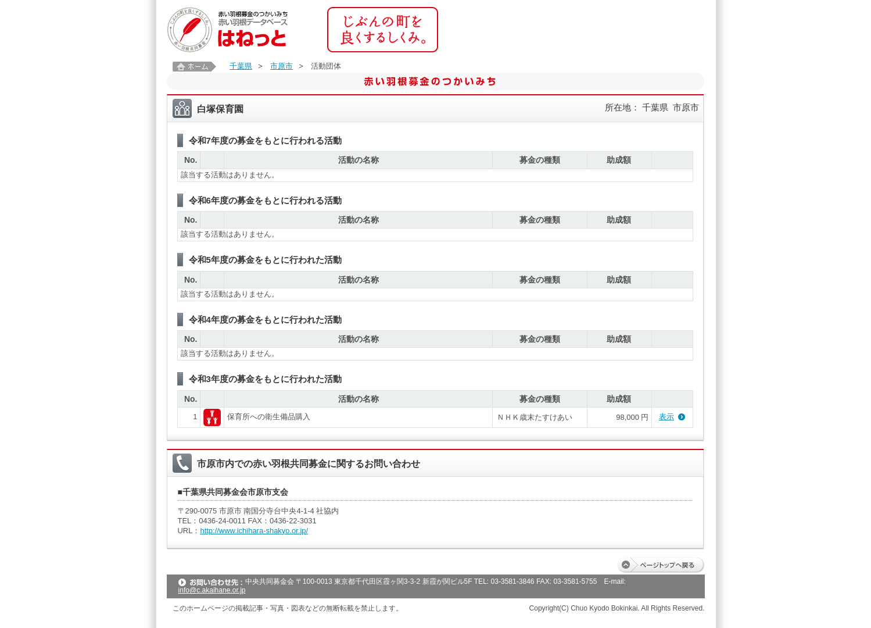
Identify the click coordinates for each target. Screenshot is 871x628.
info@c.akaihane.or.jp (212, 590)
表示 (666, 416)
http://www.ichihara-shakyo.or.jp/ (254, 530)
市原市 (281, 66)
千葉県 (241, 66)
